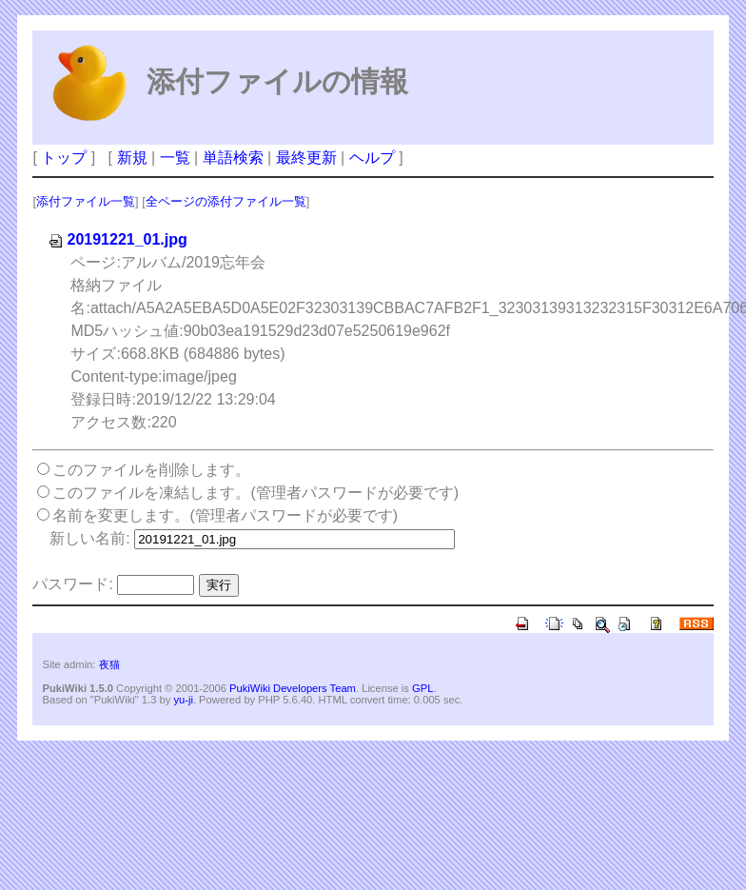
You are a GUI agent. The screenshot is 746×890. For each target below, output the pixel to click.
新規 (132, 157)
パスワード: (72, 584)
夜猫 (109, 664)
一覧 (175, 157)
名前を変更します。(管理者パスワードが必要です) (225, 515)
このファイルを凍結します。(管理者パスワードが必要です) (255, 493)
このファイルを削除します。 (151, 470)
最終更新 (306, 157)
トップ (64, 157)
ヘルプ (372, 157)
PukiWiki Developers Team (292, 688)
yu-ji (183, 699)
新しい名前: (89, 538)
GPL (422, 688)
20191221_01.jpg (117, 239)
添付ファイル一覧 (85, 201)
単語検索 (233, 157)
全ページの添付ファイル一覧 (226, 201)
